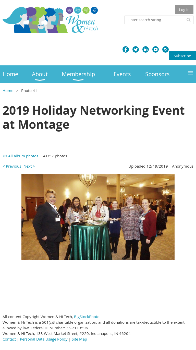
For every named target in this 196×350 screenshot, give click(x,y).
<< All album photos (20, 155)
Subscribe (182, 55)
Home (8, 90)
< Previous (12, 166)
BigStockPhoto (87, 316)
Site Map (79, 339)
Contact (9, 339)
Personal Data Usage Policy (44, 339)
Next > (29, 166)
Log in (184, 9)
